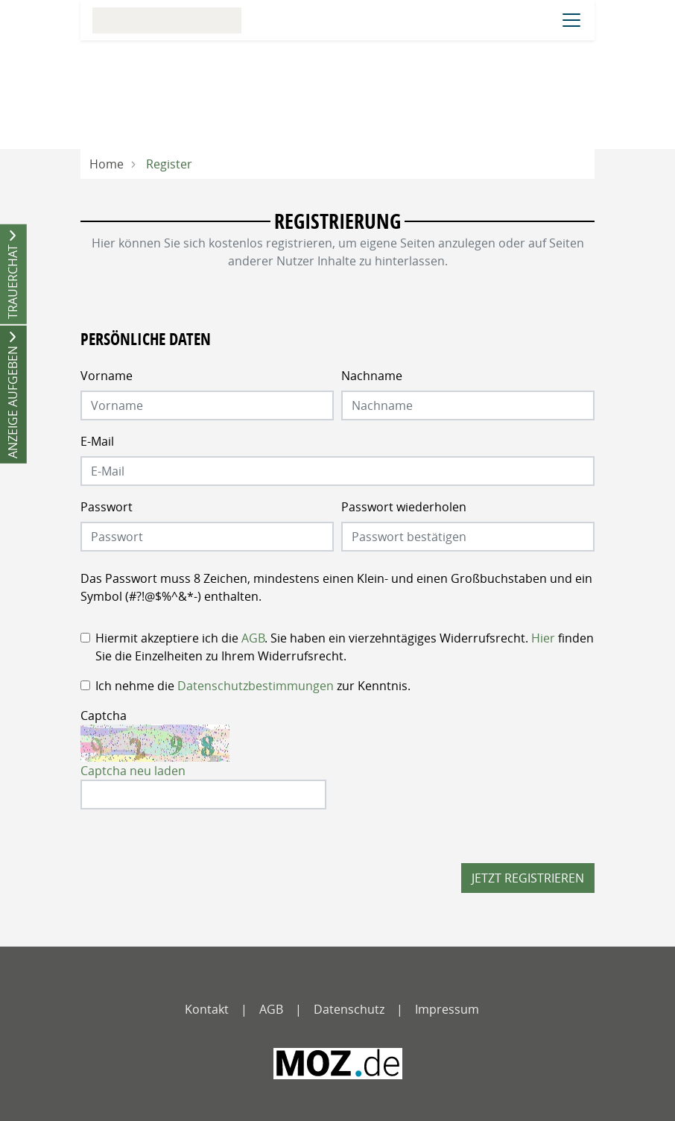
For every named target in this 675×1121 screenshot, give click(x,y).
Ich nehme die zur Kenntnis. (253, 686)
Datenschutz (349, 1009)
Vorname (106, 375)
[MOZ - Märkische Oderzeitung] (337, 1063)
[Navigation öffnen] (571, 20)
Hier (543, 638)
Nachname (371, 375)
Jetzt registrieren (528, 878)
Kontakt (207, 1009)
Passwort (106, 507)
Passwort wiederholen (403, 507)
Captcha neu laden (133, 770)
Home (106, 164)
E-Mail (97, 441)
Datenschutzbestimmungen (255, 686)
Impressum (447, 1009)
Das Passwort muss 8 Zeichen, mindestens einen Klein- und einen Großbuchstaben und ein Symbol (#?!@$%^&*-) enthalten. (336, 587)
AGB (252, 638)
